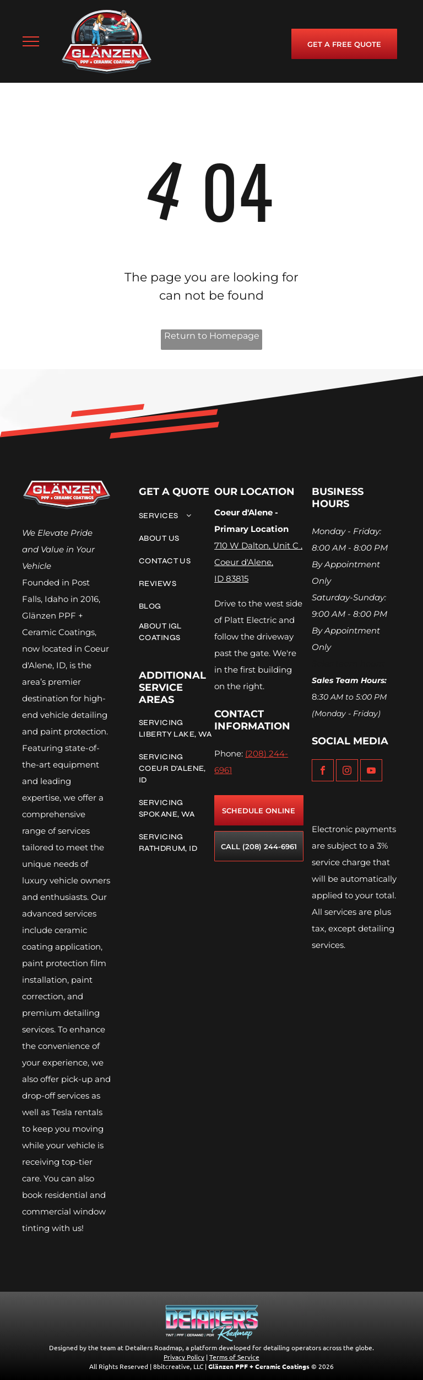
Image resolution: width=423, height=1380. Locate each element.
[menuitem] (176, 515)
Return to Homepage (211, 336)
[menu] (31, 41)
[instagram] (347, 771)
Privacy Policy (184, 1356)
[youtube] (371, 771)
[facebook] (323, 771)
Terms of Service (234, 1356)
